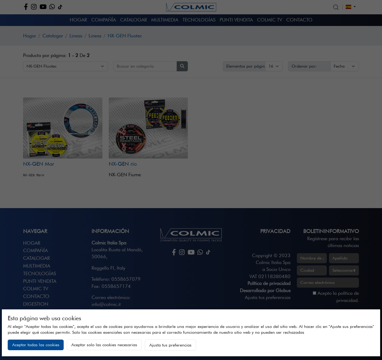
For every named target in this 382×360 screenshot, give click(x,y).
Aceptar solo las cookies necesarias (104, 344)
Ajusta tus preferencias (170, 345)
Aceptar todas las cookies (35, 344)
